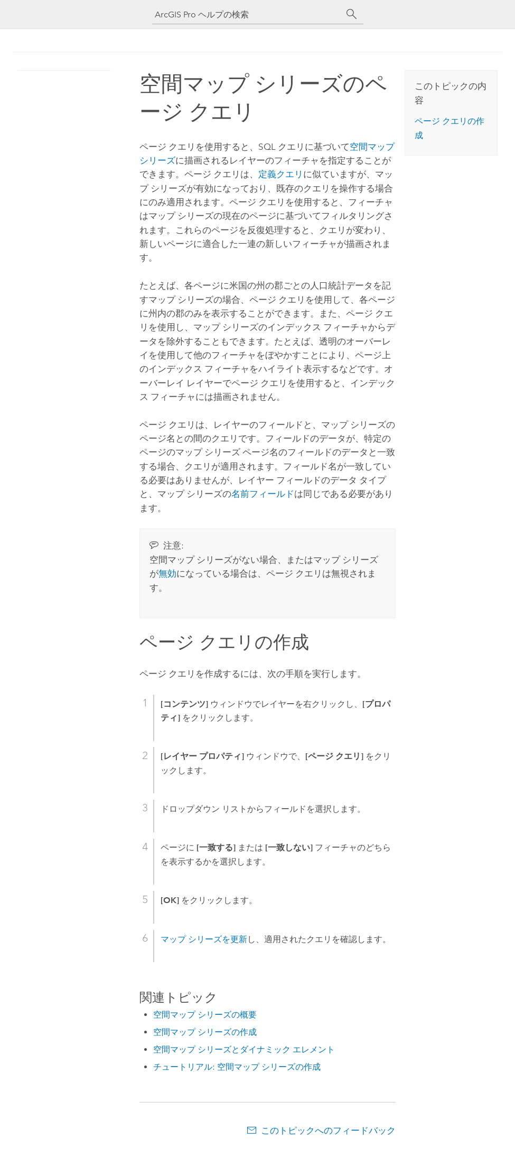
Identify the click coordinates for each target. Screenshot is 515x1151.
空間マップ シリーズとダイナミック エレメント (244, 1049)
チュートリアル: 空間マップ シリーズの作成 (237, 1067)
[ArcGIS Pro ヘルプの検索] (247, 14)
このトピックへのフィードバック (328, 1130)
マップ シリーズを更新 (204, 939)
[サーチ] (352, 14)
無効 (167, 573)
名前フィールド (262, 493)
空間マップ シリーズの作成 (205, 1032)
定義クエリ (280, 174)
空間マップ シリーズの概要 (205, 1015)
